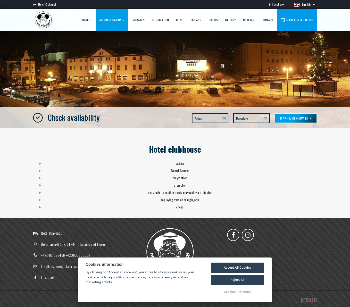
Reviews (248, 19)
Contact (268, 19)
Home (87, 19)
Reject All (238, 280)
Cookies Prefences (237, 292)
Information (160, 19)
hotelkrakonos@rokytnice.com (61, 266)
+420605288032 (78, 255)
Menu (179, 19)
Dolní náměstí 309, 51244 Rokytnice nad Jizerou (73, 244)
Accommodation (112, 19)
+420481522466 (53, 255)
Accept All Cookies (237, 267)
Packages (138, 19)
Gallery (230, 19)
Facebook (276, 4)
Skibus (213, 19)
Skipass (196, 19)
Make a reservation (297, 19)
